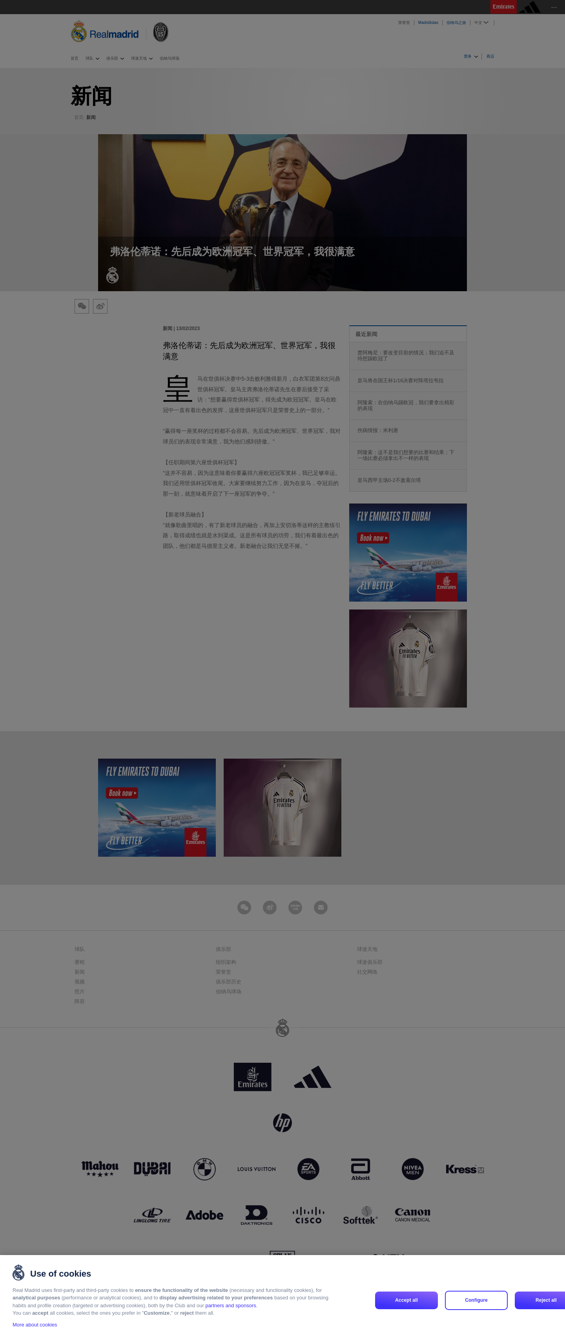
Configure (476, 1309)
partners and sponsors (230, 1315)
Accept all (406, 1309)
